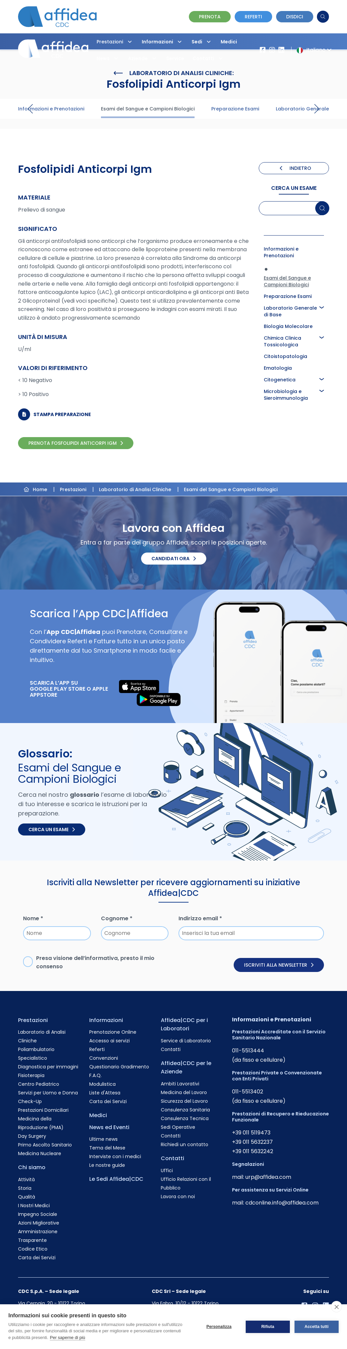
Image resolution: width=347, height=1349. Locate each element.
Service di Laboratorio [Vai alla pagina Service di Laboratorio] (186, 1040)
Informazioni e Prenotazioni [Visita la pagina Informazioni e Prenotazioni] (51, 108)
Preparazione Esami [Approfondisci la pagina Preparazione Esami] (288, 296)
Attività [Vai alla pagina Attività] (26, 1179)
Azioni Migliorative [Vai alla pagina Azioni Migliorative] (38, 1223)
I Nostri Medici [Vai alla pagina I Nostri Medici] (34, 1205)
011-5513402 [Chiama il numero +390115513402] (247, 1091)
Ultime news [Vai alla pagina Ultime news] (103, 1139)
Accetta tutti (317, 1326)
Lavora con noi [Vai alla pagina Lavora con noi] (178, 1196)
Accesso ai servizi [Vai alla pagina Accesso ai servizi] (109, 1040)
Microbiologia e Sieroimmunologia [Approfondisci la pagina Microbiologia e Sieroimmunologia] (286, 394)
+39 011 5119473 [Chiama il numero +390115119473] (251, 1132)
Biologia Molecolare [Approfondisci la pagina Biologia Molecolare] (288, 326)
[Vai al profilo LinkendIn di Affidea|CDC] (281, 50)
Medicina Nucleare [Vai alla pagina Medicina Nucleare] (39, 1153)
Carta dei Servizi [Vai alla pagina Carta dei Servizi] (36, 1257)
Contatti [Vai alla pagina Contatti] (171, 1049)
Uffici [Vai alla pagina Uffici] (167, 1170)
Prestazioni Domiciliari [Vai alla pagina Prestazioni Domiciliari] (43, 1110)
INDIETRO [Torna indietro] (295, 168)
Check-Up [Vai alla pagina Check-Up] (30, 1101)
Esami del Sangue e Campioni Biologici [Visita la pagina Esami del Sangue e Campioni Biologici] (148, 108)
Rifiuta (267, 1326)
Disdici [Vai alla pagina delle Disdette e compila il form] (294, 16)
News (109, 58)
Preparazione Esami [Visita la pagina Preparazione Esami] (235, 108)
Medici (229, 41)
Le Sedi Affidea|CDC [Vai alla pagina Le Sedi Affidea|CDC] (116, 1179)
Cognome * (116, 918)
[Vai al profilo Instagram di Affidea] (272, 50)
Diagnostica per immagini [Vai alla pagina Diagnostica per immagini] (48, 1066)
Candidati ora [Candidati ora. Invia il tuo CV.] (173, 558)
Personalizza (218, 1326)
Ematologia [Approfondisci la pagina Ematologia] (278, 368)
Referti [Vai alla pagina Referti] (97, 1049)
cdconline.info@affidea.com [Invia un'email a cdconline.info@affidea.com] (282, 1203)
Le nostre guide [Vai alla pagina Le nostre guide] (107, 1165)
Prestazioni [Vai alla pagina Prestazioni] (33, 1020)
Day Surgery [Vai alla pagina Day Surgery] (32, 1136)
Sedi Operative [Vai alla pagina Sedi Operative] (178, 1127)
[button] (129, 41)
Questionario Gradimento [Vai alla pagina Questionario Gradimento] (119, 1066)
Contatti (209, 58)
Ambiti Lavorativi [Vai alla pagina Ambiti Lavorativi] (180, 1083)
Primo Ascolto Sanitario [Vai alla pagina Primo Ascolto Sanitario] (45, 1144)
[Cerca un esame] (322, 208)
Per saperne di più (67, 1337)
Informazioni (163, 41)
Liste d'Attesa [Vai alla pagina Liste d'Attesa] (104, 1092)
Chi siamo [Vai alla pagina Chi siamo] (31, 1167)
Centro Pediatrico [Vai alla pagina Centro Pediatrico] (38, 1084)
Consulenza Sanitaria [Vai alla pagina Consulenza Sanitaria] (185, 1109)
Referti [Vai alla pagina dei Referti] (253, 16)
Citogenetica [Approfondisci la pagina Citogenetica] (280, 379)
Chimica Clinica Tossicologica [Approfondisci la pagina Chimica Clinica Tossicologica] (282, 341)
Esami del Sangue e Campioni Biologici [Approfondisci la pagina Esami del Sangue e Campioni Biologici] (287, 281)
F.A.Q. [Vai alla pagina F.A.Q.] (95, 1075)
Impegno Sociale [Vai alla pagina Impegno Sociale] (37, 1214)
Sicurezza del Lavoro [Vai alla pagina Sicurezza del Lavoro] (184, 1101)
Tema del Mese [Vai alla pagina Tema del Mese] (107, 1147)
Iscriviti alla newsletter (279, 965)
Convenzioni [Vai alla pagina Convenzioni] (103, 1058)
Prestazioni (116, 41)
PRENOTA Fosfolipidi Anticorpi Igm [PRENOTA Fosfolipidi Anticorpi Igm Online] (75, 443)
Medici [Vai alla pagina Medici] (98, 1115)
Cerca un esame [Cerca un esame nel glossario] (51, 829)
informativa (101, 958)
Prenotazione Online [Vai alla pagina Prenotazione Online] (112, 1032)
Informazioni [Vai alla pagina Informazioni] (106, 1020)
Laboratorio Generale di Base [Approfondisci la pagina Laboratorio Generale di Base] (290, 311)
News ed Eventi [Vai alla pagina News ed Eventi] (109, 1127)
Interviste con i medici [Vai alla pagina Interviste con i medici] (115, 1156)
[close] (336, 1306)
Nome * (33, 918)
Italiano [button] (313, 50)
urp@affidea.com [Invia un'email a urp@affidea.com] (268, 1177)
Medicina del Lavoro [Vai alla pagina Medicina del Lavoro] (184, 1092)
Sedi (203, 41)
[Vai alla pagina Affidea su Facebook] (263, 50)
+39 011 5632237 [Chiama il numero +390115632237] (252, 1142)
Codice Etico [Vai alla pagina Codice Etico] (32, 1249)
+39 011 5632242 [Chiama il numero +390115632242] (252, 1151)
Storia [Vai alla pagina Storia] (24, 1188)
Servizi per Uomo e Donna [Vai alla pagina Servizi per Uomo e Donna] (48, 1092)
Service (175, 58)
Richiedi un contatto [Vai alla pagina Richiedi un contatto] (184, 1144)
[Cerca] (323, 17)
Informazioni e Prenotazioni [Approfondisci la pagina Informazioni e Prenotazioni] (281, 252)
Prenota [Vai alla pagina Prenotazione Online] (210, 16)
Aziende (143, 58)
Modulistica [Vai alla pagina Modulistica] (102, 1084)
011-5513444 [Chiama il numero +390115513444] (248, 1050)
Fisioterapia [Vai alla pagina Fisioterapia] (31, 1075)
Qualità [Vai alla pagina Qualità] (26, 1197)
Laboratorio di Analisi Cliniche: (174, 73)
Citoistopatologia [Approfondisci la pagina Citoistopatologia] (285, 356)
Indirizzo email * (200, 918)
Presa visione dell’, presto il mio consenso (95, 962)
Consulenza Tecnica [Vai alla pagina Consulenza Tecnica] (185, 1118)
